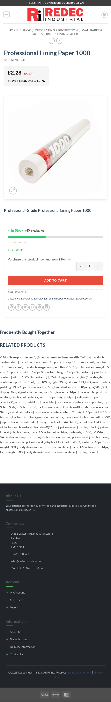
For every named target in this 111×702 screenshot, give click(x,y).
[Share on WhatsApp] (11, 307)
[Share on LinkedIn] (46, 307)
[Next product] (52, 41)
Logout (14, 607)
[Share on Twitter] (25, 307)
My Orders (16, 600)
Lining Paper (67, 34)
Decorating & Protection (56, 30)
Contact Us (16, 654)
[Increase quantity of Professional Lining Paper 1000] (98, 266)
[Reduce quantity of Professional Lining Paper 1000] (80, 266)
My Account (17, 592)
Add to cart (55, 280)
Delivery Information (22, 646)
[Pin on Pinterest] (39, 307)
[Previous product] (59, 41)
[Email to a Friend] (32, 307)
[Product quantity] (89, 266)
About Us (15, 632)
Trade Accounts (19, 639)
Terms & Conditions (80, 672)
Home (13, 30)
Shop (26, 30)
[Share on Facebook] (18, 307)
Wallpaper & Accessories (78, 298)
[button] (6, 15)
